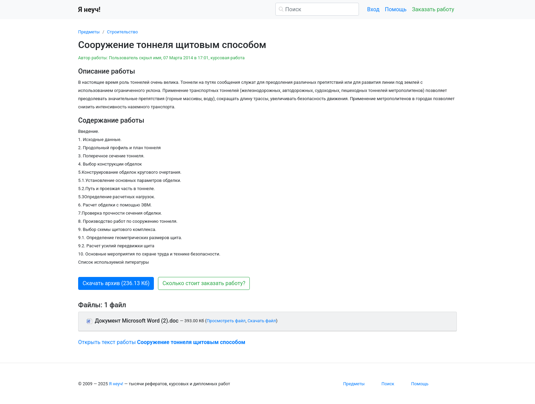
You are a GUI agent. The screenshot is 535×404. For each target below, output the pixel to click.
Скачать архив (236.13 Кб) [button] (116, 283)
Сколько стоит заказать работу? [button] (203, 283)
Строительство (122, 31)
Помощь (395, 9)
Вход (373, 9)
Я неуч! (116, 383)
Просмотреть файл (225, 320)
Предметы (89, 31)
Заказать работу (433, 9)
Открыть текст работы (161, 342)
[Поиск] (317, 9)
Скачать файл (261, 320)
